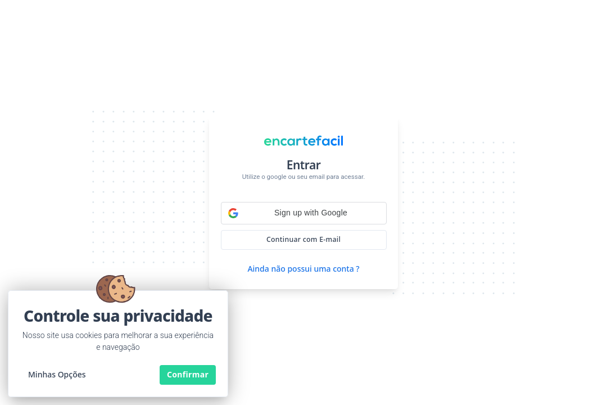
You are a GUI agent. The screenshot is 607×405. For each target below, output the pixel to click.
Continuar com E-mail (303, 239)
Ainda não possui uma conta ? (303, 269)
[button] (304, 213)
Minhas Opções (57, 374)
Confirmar (188, 374)
